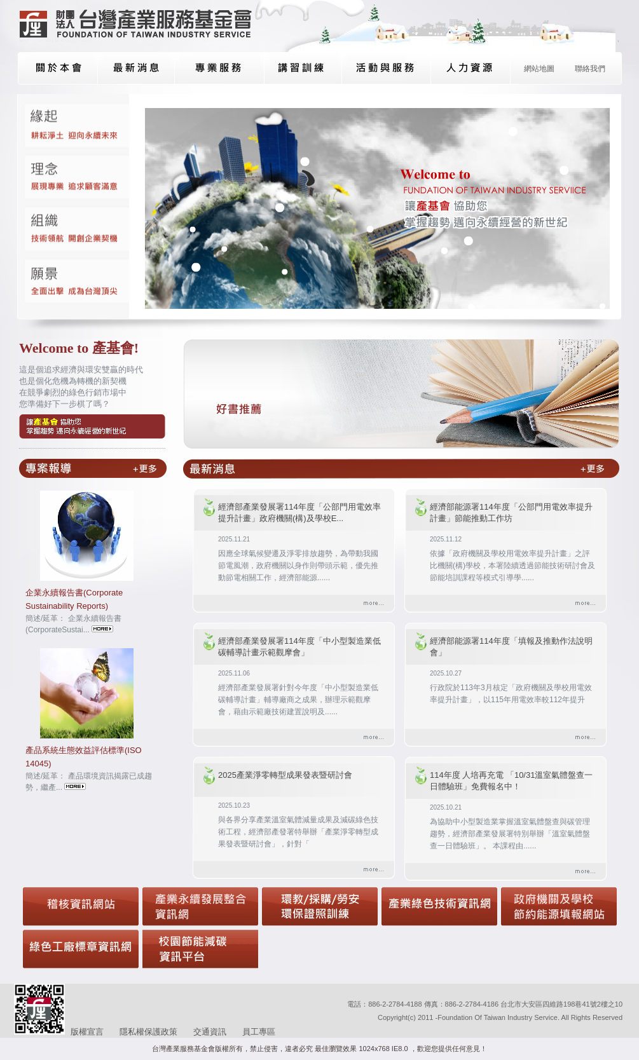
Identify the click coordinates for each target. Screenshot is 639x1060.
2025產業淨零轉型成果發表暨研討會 (285, 775)
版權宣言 (87, 1031)
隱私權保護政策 (148, 1031)
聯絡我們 (590, 68)
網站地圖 (539, 68)
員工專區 (258, 1031)
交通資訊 (209, 1031)
